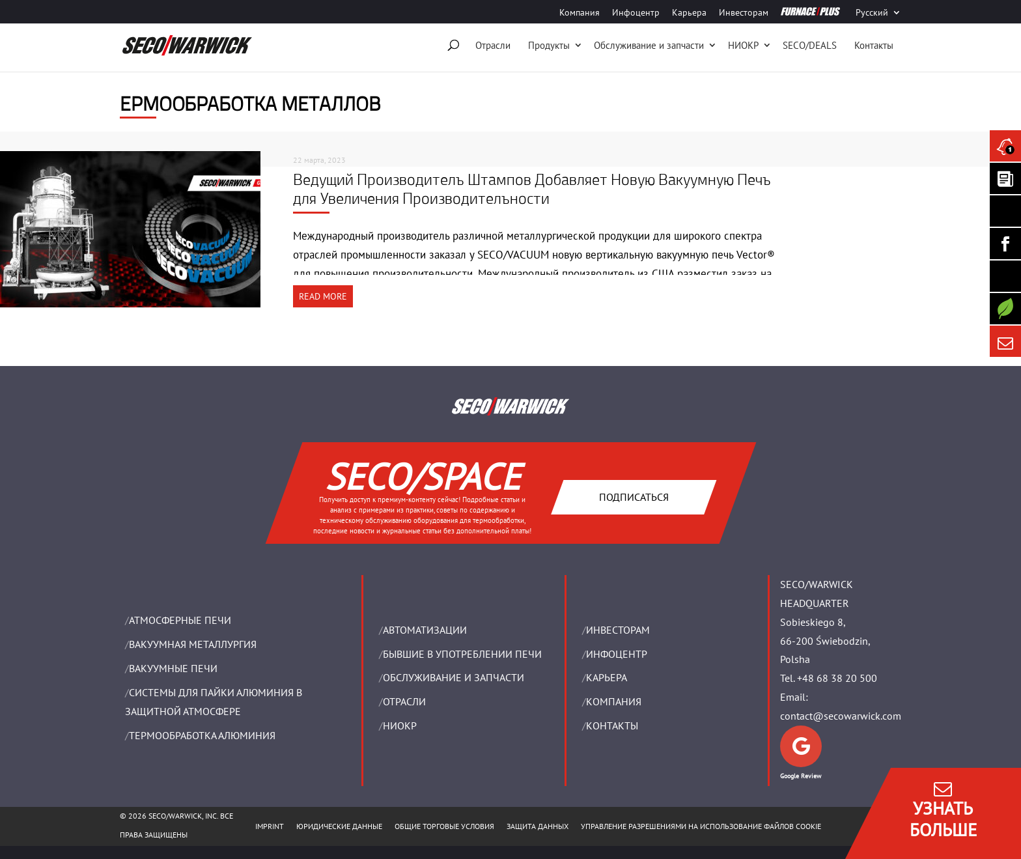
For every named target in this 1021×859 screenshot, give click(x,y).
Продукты (549, 45)
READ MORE (323, 296)
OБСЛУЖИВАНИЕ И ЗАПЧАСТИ (453, 677)
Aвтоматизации (425, 629)
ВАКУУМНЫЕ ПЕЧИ (173, 668)
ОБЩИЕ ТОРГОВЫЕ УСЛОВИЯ (444, 826)
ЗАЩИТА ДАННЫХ (537, 826)
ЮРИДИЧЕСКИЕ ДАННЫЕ (339, 826)
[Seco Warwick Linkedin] (1005, 211)
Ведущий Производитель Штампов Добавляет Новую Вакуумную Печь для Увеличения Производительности (532, 188)
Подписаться (633, 496)
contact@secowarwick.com (840, 715)
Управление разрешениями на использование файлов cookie (701, 826)
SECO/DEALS (810, 45)
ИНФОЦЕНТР (616, 653)
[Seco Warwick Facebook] (1005, 243)
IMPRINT (269, 826)
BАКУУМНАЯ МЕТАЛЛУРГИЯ (193, 644)
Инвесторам (743, 13)
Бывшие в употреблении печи (462, 653)
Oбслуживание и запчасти (649, 45)
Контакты (873, 45)
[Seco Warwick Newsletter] (1005, 178)
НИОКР (743, 45)
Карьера (689, 13)
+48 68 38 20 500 (837, 677)
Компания (579, 13)
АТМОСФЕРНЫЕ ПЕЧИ (180, 620)
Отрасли (493, 45)
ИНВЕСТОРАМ (618, 629)
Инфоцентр (636, 13)
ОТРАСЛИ (404, 701)
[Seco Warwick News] (1005, 146)
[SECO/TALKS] (1005, 276)
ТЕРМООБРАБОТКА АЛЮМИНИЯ (202, 735)
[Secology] (1005, 308)
